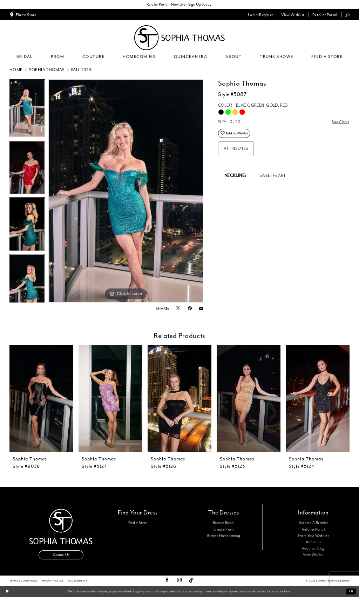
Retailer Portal (313, 529)
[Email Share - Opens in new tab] (201, 308)
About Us (313, 542)
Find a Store (137, 523)
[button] (260, 15)
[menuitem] (23, 15)
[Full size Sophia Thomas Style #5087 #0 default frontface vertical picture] (126, 191)
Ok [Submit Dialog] (350, 592)
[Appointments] (23, 15)
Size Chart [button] (340, 122)
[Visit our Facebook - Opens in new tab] (167, 581)
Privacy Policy (53, 581)
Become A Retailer (313, 523)
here (287, 592)
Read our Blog (313, 549)
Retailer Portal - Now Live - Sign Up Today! (179, 4)
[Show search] (347, 15)
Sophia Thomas (47, 70)
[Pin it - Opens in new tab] (190, 308)
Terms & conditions (23, 581)
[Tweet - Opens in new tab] (178, 309)
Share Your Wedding (313, 536)
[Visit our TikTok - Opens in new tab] (191, 581)
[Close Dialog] (7, 592)
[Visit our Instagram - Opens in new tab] (179, 581)
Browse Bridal (224, 523)
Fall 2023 (81, 70)
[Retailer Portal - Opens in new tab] (325, 15)
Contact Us (61, 555)
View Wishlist (313, 555)
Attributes (236, 149)
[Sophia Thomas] (179, 38)
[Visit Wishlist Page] (292, 15)
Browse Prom (224, 529)
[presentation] (41, 399)
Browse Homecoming (223, 536)
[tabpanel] (27, 110)
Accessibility (77, 581)
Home (16, 70)
